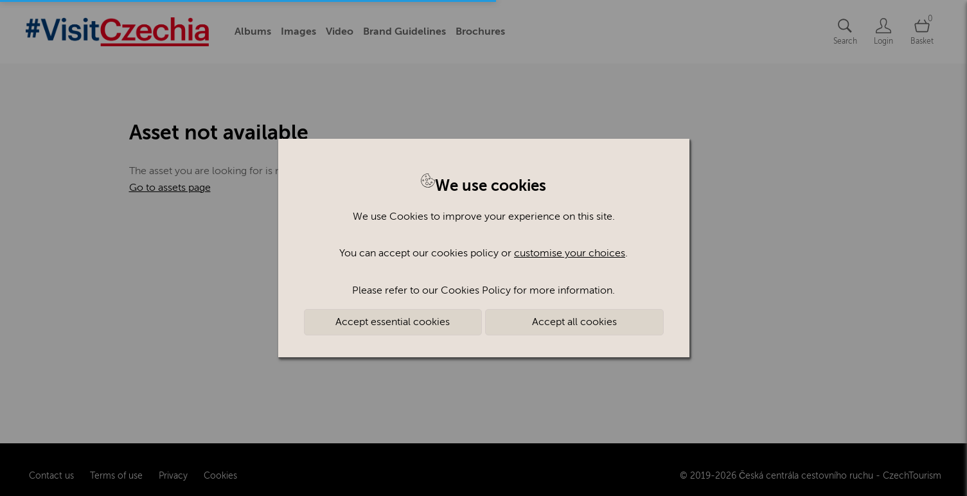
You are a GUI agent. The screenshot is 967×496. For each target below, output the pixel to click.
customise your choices (569, 253)
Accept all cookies (574, 322)
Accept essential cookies (392, 322)
